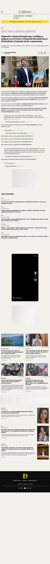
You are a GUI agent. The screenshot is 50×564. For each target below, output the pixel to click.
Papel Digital (29, 16)
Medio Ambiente (5, 348)
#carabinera (10, 31)
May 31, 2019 (28, 122)
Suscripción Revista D (18, 16)
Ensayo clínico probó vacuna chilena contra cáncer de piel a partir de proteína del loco (11, 381)
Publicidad (19, 484)
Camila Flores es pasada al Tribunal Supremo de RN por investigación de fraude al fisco (17, 412)
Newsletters (16, 18)
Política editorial (32, 480)
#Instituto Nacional (19, 31)
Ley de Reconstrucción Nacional (16, 21)
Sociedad (3, 378)
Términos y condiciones (28, 484)
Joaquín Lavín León (36, 21)
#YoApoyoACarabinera (13, 119)
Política (3, 224)
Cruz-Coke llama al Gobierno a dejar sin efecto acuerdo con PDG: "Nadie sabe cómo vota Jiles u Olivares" (37, 352)
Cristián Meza (4, 360)
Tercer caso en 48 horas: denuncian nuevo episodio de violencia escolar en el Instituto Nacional (23, 202)
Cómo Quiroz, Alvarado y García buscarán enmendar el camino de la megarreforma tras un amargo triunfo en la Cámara (17, 449)
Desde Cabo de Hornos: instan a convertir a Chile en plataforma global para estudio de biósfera (12, 352)
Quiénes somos (17, 480)
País (2, 198)
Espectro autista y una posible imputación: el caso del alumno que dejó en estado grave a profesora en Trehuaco (24, 219)
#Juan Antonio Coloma (30, 31)
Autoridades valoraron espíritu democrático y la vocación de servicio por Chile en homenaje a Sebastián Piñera (24, 237)
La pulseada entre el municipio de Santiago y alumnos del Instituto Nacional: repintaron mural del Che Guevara (23, 211)
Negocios (28, 378)
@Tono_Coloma (16, 130)
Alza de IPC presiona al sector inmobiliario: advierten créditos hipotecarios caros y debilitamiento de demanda (37, 382)
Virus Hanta (28, 21)
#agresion (4, 31)
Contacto (24, 480)
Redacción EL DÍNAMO (10, 52)
